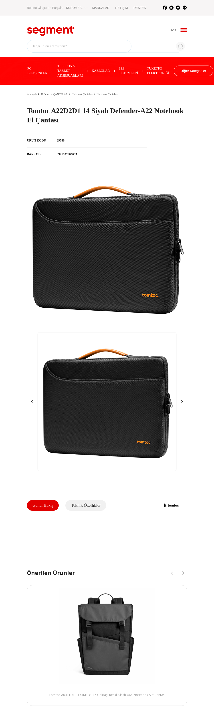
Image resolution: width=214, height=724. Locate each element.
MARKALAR (100, 8)
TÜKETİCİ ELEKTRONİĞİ (158, 71)
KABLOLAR (101, 70)
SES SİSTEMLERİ (128, 71)
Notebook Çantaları (82, 94)
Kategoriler (193, 71)
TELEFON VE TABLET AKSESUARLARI (70, 70)
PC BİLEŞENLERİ (37, 71)
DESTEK (139, 8)
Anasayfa (32, 94)
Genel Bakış (42, 505)
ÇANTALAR (60, 94)
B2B (173, 30)
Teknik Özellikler (86, 505)
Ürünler (45, 94)
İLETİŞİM (121, 8)
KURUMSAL (76, 8)
